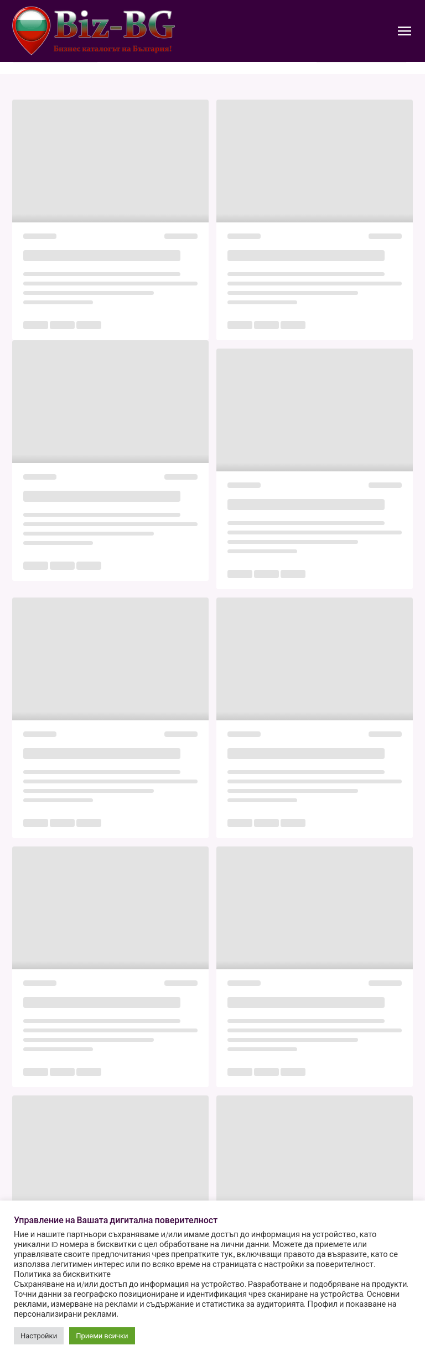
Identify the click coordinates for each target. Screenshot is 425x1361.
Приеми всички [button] (102, 1336)
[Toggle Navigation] (404, 31)
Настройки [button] (38, 1336)
